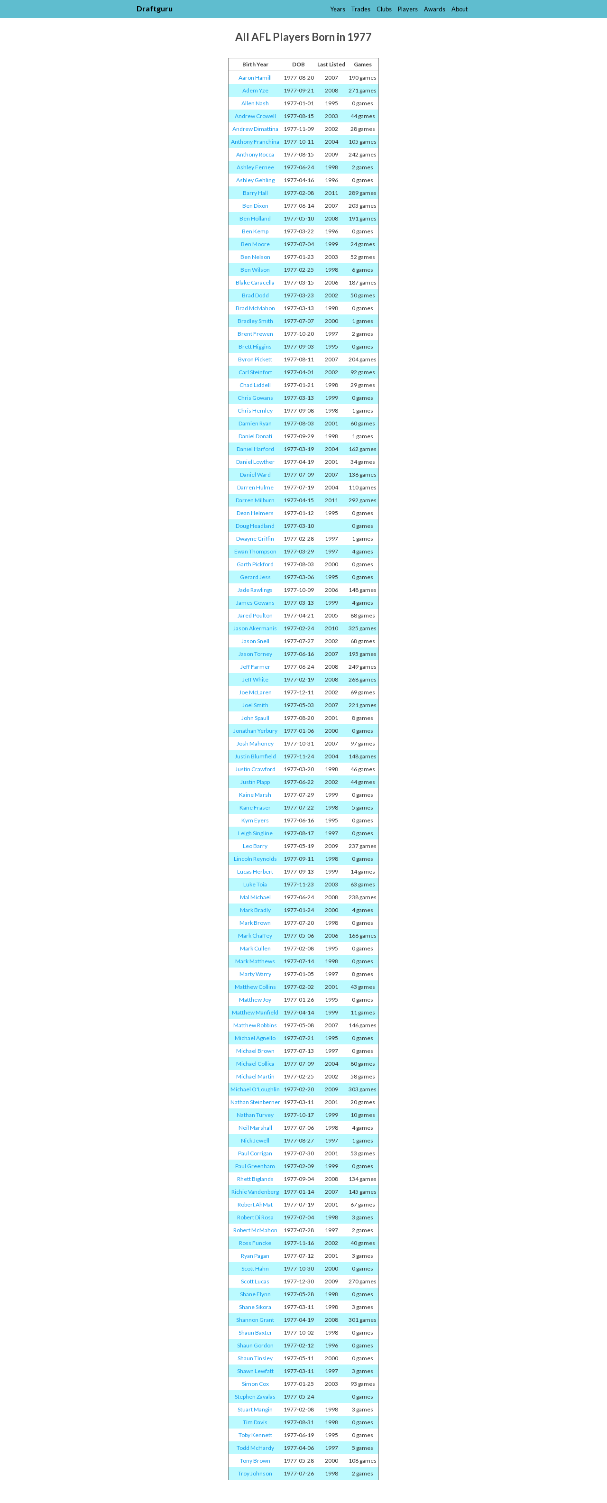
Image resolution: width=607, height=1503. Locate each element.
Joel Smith (255, 705)
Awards (434, 9)
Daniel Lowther (255, 461)
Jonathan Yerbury (255, 730)
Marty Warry (255, 973)
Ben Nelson (255, 256)
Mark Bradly (255, 909)
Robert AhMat (255, 1204)
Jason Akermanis (255, 628)
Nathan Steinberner (255, 1102)
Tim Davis (255, 1422)
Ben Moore (255, 244)
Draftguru (155, 8)
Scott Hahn (255, 1268)
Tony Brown (255, 1460)
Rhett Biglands (255, 1178)
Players (408, 9)
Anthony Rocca (255, 154)
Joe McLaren (255, 692)
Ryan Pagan (255, 1255)
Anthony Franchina (255, 141)
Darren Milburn (255, 500)
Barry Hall (255, 192)
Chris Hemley (255, 410)
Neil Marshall (255, 1127)
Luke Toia (255, 884)
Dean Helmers (255, 512)
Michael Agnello (255, 1038)
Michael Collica (255, 1063)
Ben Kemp (255, 231)
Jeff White (255, 679)
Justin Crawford (255, 769)
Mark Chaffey (255, 935)
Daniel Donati (255, 436)
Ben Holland (255, 218)
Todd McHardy (255, 1447)
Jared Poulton (255, 615)
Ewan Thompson (255, 551)
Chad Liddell (255, 384)
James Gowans (255, 602)
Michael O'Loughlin (255, 1089)
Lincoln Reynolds (255, 858)
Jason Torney (255, 653)
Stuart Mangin (255, 1409)
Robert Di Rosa (255, 1217)
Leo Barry (255, 845)
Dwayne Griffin (255, 538)
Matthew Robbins (255, 1025)
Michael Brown (255, 1050)
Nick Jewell (255, 1140)
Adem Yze (255, 90)
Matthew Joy (255, 999)
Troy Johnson (255, 1473)
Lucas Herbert (255, 871)
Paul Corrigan (255, 1153)
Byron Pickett (255, 359)
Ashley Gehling (255, 180)
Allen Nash (255, 103)
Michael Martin (255, 1076)
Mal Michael (255, 897)
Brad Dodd (255, 295)
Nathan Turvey (255, 1114)
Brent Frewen (255, 333)
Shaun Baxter (255, 1332)
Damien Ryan (255, 423)
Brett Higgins (255, 346)
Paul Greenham (255, 1166)
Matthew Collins (255, 986)
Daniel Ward (255, 474)
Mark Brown (255, 922)
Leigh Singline (255, 833)
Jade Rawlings (255, 589)
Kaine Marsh (255, 794)
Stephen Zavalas (255, 1396)
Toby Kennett (255, 1434)
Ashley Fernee (255, 167)
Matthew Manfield (255, 1012)
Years (337, 9)
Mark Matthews (255, 961)
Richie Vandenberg (255, 1191)
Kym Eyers (255, 820)
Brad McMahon (255, 308)
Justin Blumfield (255, 756)
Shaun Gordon (255, 1345)
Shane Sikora (255, 1306)
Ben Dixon (255, 205)
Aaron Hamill (255, 77)
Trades (360, 9)
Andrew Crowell (255, 116)
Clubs (384, 9)
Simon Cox (255, 1383)
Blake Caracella (255, 282)
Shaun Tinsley (255, 1358)
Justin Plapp (255, 781)
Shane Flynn (255, 1294)
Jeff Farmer (255, 666)
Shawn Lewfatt (255, 1370)
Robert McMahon (255, 1230)
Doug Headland (255, 525)
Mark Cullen (255, 948)
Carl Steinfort (255, 372)
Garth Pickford (255, 564)
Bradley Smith (255, 320)
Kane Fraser (255, 807)
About (459, 9)
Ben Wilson (255, 269)
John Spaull (255, 717)
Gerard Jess (255, 577)
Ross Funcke (255, 1242)
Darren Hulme (255, 487)
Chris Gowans (255, 397)
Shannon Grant (255, 1319)
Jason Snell (255, 641)
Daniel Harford (255, 448)
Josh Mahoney (255, 743)
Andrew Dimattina (255, 128)
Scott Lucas (255, 1281)
